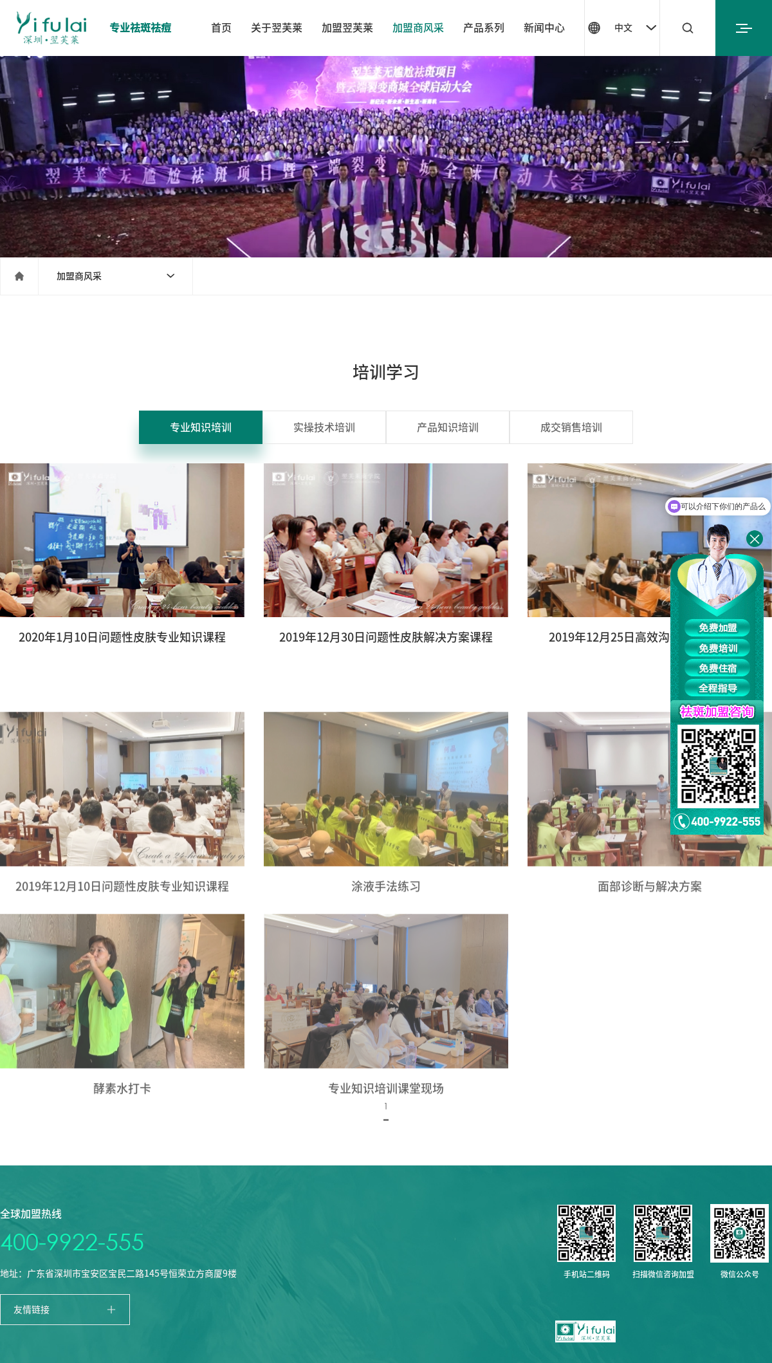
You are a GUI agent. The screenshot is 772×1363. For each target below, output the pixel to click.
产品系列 (483, 28)
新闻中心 (544, 28)
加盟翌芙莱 (347, 28)
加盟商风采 (418, 28)
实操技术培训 (324, 427)
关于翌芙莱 (276, 28)
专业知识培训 (201, 427)
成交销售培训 (571, 427)
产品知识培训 (448, 427)
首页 (221, 28)
